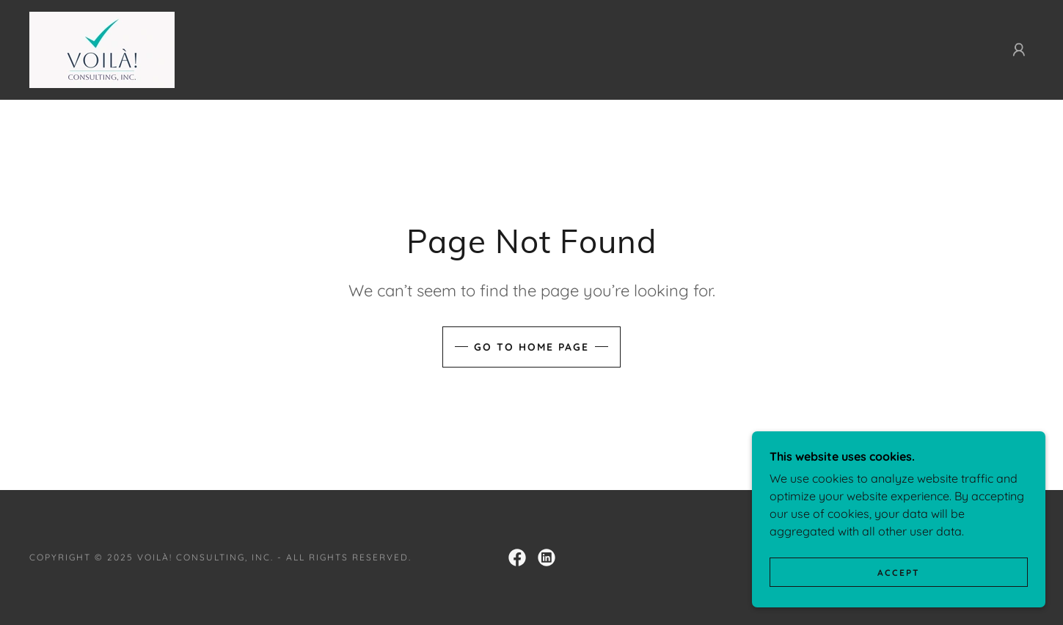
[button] (1019, 50)
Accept (898, 602)
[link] (102, 48)
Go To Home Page (531, 347)
